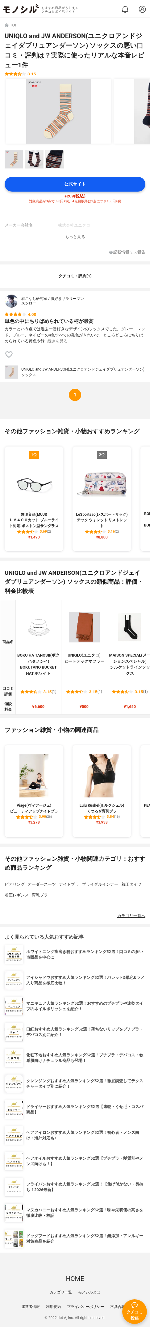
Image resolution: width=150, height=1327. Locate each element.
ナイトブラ (69, 884)
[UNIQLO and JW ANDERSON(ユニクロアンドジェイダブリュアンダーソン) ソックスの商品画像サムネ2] (34, 159)
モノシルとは (89, 1292)
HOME (75, 1278)
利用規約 (53, 1307)
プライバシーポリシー (85, 1307)
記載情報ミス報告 (127, 252)
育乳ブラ (40, 895)
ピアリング (15, 884)
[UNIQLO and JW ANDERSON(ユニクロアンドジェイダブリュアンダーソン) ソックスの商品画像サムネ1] (14, 159)
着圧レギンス (17, 895)
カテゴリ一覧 (61, 1292)
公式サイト (75, 184)
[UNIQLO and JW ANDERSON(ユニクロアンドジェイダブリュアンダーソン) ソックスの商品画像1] (58, 111)
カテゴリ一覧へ (131, 915)
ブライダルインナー (100, 884)
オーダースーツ (42, 884)
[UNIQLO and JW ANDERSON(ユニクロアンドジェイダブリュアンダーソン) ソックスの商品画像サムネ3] (54, 159)
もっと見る (75, 236)
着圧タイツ (131, 884)
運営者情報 (30, 1307)
